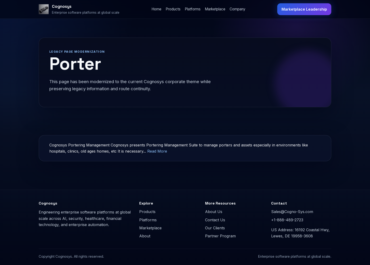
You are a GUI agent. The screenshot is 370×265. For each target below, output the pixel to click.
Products (173, 9)
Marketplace (215, 9)
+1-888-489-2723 (287, 220)
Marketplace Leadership (304, 9)
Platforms (193, 9)
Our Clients (215, 228)
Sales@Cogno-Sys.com (292, 211)
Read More (157, 151)
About (144, 236)
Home (156, 9)
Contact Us (215, 220)
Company (237, 9)
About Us (213, 211)
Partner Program (220, 236)
